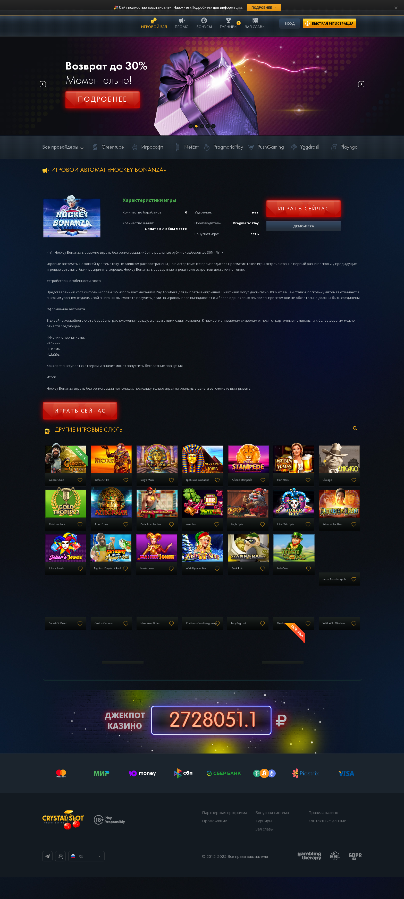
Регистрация (102, 102)
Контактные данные (327, 842)
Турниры (228, 22)
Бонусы (204, 22)
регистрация (333, 23)
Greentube (107, 147)
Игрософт (146, 147)
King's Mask (165, 484)
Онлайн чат (111, 878)
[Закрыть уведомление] (396, 8)
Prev (47, 86)
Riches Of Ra (112, 484)
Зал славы (255, 22)
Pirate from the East (223, 533)
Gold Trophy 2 (113, 533)
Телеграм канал (68, 878)
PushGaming (265, 147)
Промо (182, 22)
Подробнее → (263, 8)
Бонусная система (272, 834)
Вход (289, 23)
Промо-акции (214, 842)
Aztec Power (165, 533)
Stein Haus (323, 484)
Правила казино (323, 834)
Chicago (56, 533)
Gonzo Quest (59, 484)
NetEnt (186, 147)
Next (356, 86)
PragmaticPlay (222, 147)
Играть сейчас (303, 208)
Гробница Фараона (224, 484)
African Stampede (276, 484)
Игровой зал (154, 22)
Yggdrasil (304, 147)
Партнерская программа (224, 834)
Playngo (343, 147)
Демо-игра (303, 226)
